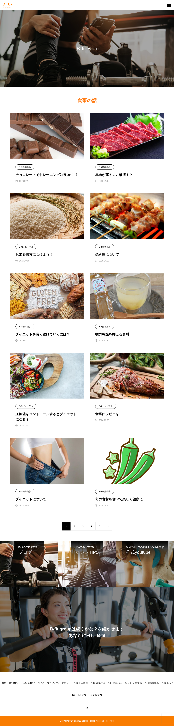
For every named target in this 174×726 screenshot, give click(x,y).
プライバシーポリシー (59, 683)
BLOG (41, 683)
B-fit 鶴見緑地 (98, 683)
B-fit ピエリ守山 (133, 683)
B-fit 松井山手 (115, 683)
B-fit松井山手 (25, 326)
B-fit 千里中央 (81, 683)
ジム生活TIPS (27, 683)
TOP (4, 683)
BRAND (13, 683)
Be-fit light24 (95, 695)
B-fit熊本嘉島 (25, 167)
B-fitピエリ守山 (26, 247)
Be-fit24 (82, 695)
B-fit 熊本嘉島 (152, 683)
